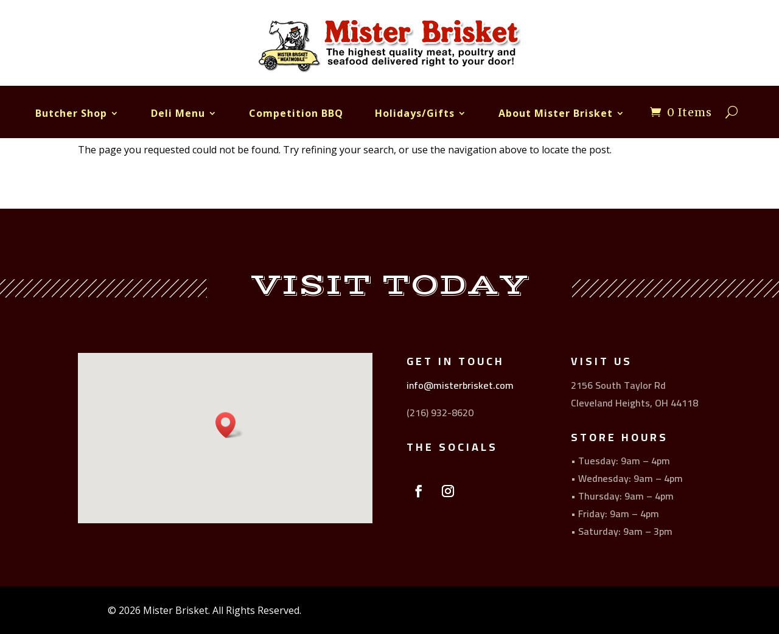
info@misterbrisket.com (460, 385)
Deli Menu (178, 113)
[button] (229, 425)
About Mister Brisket (555, 113)
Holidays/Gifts (415, 113)
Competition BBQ (296, 113)
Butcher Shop (71, 113)
